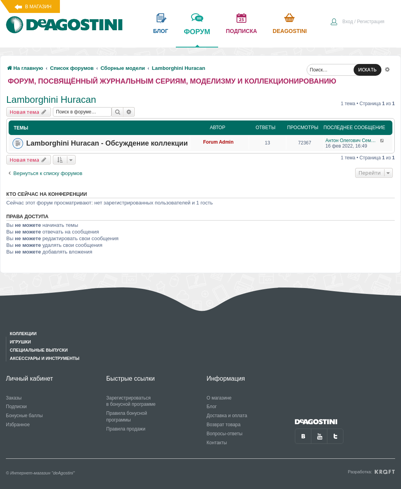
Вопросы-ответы (225, 433)
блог (160, 31)
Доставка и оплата (227, 415)
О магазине (219, 398)
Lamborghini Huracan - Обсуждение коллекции (107, 143)
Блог (212, 406)
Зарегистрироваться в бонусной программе (130, 401)
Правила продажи (125, 429)
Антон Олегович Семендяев (352, 140)
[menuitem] (357, 22)
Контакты (217, 442)
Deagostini (290, 31)
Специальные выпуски (39, 350)
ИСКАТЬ (367, 69)
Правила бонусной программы (126, 417)
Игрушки (20, 341)
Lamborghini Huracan (51, 99)
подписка (241, 31)
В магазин (38, 6)
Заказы (14, 398)
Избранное (18, 424)
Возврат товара (224, 424)
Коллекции (23, 333)
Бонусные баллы (24, 415)
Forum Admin (218, 142)
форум (197, 37)
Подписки (16, 406)
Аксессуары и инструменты (44, 358)
